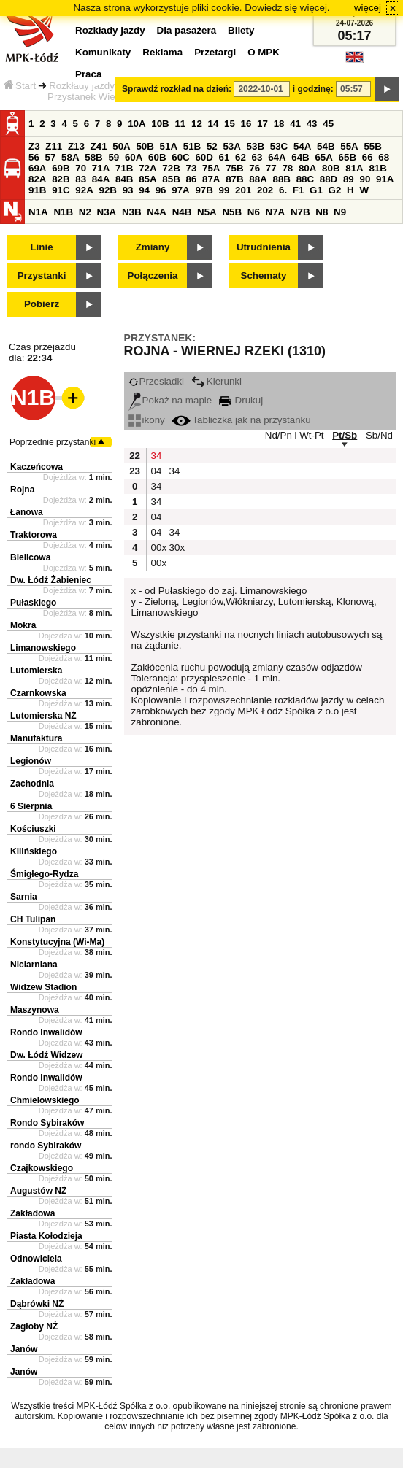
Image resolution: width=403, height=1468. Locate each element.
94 (144, 190)
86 (190, 179)
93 (128, 190)
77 (271, 168)
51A (168, 146)
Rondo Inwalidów (46, 1032)
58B (93, 157)
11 (179, 123)
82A (37, 179)
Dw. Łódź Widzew (46, 1055)
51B (192, 146)
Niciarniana (34, 964)
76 (254, 168)
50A (121, 146)
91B (37, 190)
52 (212, 146)
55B (372, 146)
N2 (85, 211)
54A (302, 146)
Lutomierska (36, 670)
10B (160, 123)
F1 (298, 190)
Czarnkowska (38, 693)
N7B (300, 211)
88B (281, 179)
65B (347, 157)
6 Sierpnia (31, 806)
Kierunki (216, 381)
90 (364, 179)
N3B (132, 211)
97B (203, 190)
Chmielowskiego (45, 1100)
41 (295, 123)
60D (203, 157)
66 (367, 157)
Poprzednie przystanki (52, 442)
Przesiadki (156, 381)
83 (80, 179)
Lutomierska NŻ (43, 716)
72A (147, 168)
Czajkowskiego (41, 1168)
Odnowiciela (36, 1258)
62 (240, 157)
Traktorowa (33, 535)
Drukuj (241, 400)
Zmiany (153, 247)
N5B (232, 211)
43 (312, 123)
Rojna (22, 489)
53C (279, 146)
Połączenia (153, 275)
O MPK (263, 52)
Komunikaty (103, 52)
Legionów (30, 761)
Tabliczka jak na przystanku (241, 419)
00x (158, 547)
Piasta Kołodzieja (46, 1236)
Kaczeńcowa (36, 467)
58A (70, 157)
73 (190, 168)
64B (300, 157)
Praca (88, 74)
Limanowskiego (43, 648)
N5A (207, 211)
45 (328, 123)
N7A (275, 211)
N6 (253, 211)
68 (383, 157)
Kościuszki (33, 829)
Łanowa (26, 512)
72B (171, 168)
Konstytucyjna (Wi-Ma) (57, 942)
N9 (340, 211)
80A (307, 168)
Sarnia (23, 897)
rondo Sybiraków (45, 1145)
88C (305, 179)
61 (224, 157)
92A (84, 190)
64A (276, 157)
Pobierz (41, 303)
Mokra (23, 625)
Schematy (264, 275)
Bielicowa (30, 557)
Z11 (53, 146)
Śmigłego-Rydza (44, 874)
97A (180, 190)
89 (348, 179)
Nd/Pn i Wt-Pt (294, 435)
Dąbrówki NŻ (37, 1304)
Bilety (241, 30)
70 (80, 168)
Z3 (34, 146)
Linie (41, 247)
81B (377, 168)
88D (328, 179)
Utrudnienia (264, 247)
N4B (182, 211)
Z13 (76, 146)
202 (265, 190)
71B (124, 168)
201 (243, 190)
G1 (316, 190)
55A (349, 146)
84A (101, 179)
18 (279, 123)
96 (161, 190)
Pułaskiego (33, 603)
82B (60, 179)
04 (156, 470)
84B (124, 179)
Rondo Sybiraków (47, 1123)
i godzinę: (313, 89)
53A (231, 146)
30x (176, 547)
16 (246, 123)
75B (234, 168)
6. (283, 190)
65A (323, 157)
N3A (107, 211)
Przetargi (215, 52)
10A (136, 123)
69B (60, 168)
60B (157, 157)
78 (287, 168)
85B (171, 179)
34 (156, 455)
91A (385, 179)
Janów (23, 1349)
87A (211, 179)
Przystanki (42, 275)
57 (50, 157)
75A (211, 168)
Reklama (162, 52)
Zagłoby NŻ (34, 1326)
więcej (367, 7)
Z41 (99, 146)
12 (196, 123)
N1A (38, 211)
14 (213, 123)
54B (325, 146)
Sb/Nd (379, 435)
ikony (146, 419)
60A (133, 157)
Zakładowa (32, 1213)
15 (229, 123)
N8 (321, 211)
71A (101, 168)
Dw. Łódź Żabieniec (50, 580)
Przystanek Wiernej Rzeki (102, 96)
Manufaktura (36, 738)
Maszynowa (34, 1010)
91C (60, 190)
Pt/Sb (344, 435)
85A (147, 179)
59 (113, 157)
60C (180, 157)
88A (257, 179)
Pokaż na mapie (170, 400)
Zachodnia (32, 784)
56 (33, 157)
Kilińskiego (33, 851)
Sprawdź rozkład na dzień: (176, 89)
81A (354, 168)
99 (224, 190)
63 (257, 157)
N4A (156, 211)
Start (20, 85)
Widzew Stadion (43, 987)
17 (262, 123)
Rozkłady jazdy (82, 85)
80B (330, 168)
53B (255, 146)
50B (144, 146)
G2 (335, 190)
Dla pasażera (187, 30)
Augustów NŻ (38, 1191)
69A (37, 168)
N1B (63, 211)
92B (107, 190)
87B (234, 179)
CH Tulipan (32, 919)
